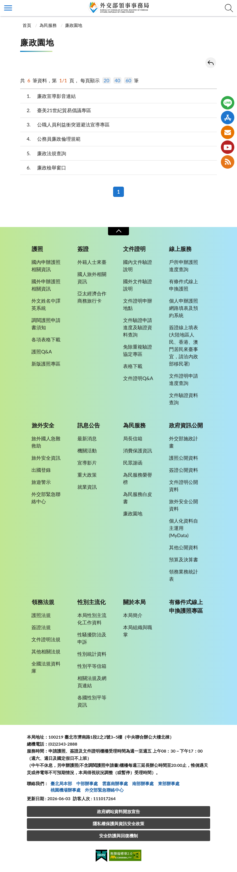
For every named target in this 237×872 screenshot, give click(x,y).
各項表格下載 (45, 339)
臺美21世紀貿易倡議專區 (55, 110)
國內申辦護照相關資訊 (45, 265)
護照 (37, 248)
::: (3, 4)
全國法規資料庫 (45, 667)
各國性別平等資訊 (91, 701)
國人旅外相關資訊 (91, 277)
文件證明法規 (45, 639)
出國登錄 (41, 470)
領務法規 (43, 601)
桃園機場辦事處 (66, 789)
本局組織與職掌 (137, 630)
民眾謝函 (132, 463)
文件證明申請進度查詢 (183, 379)
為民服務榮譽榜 (137, 478)
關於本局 (134, 601)
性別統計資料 (91, 654)
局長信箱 (132, 438)
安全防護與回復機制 (118, 835)
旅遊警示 (41, 482)
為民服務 (48, 25)
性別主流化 (91, 601)
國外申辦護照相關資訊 (45, 285)
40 (117, 80)
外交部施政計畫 (183, 442)
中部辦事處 (87, 783)
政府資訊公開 (186, 425)
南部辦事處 (143, 783)
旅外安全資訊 (45, 458)
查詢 (229, 8)
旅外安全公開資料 (183, 505)
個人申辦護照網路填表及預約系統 (183, 308)
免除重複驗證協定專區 (137, 350)
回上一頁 (210, 62)
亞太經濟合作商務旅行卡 (91, 297)
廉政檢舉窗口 (43, 167)
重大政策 (87, 475)
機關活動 (87, 450)
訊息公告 (88, 425)
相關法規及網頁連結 (91, 681)
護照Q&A (41, 352)
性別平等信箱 (91, 666)
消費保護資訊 (137, 450)
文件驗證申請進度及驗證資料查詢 (137, 327)
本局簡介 (132, 615)
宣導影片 (87, 463)
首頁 (26, 25)
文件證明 (134, 248)
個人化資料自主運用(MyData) (183, 528)
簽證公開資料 (183, 470)
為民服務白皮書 (137, 497)
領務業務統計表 (183, 575)
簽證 (83, 248)
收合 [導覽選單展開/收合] (118, 231)
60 (128, 80)
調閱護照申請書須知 (45, 323)
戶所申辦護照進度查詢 (183, 265)
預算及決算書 (183, 559)
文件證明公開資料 (183, 485)
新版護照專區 (45, 364)
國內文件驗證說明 (137, 265)
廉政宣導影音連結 (48, 96)
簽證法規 (41, 627)
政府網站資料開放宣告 (118, 811)
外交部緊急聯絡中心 (45, 497)
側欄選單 (8, 7)
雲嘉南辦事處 (115, 783)
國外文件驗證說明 (137, 285)
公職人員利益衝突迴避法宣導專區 (65, 124)
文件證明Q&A (138, 378)
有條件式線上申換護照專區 (186, 606)
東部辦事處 (168, 783)
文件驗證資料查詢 (183, 398)
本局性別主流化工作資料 (91, 618)
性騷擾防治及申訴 (91, 638)
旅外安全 (43, 425)
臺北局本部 (61, 783)
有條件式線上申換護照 (183, 285)
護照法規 (41, 615)
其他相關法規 (45, 651)
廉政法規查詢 (43, 153)
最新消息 (87, 438)
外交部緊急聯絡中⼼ (104, 789)
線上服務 (180, 248)
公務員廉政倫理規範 (50, 139)
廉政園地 (73, 25)
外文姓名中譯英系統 (45, 304)
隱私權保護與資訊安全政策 (118, 823)
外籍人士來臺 (91, 262)
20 (106, 80)
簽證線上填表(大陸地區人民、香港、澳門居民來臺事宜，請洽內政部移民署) (183, 345)
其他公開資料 (183, 547)
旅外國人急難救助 (45, 442)
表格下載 (132, 366)
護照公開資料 (183, 458)
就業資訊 (87, 487)
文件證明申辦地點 (137, 304)
